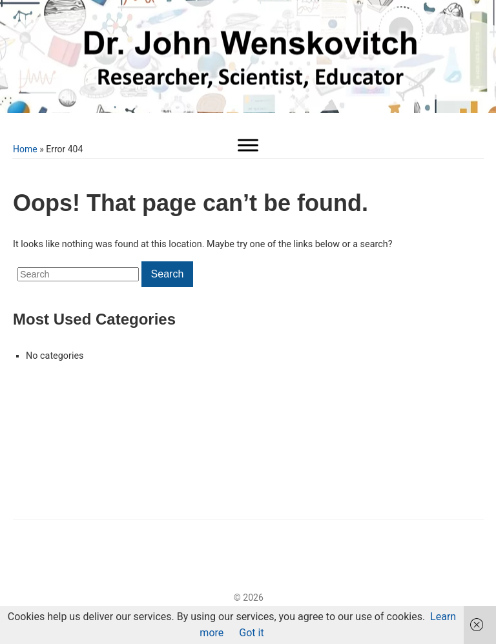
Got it (251, 633)
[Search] (78, 274)
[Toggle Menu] (248, 145)
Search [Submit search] (167, 273)
